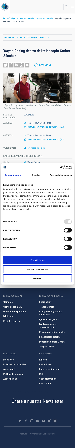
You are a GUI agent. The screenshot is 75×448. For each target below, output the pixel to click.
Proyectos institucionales (52, 332)
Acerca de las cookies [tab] (61, 175)
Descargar (45, 65)
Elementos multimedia (44, 18)
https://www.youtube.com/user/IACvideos (43, 421)
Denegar (37, 278)
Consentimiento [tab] (13, 175)
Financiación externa (50, 337)
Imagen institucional (49, 369)
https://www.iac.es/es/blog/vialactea (55, 421)
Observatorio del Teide (34, 148)
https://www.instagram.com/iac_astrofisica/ (32, 421)
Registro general (11, 321)
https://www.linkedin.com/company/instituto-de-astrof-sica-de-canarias (37, 421)
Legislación (45, 302)
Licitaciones (45, 364)
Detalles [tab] (36, 175)
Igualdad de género (49, 319)
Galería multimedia (27, 18)
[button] (5, 65)
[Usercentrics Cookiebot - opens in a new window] (60, 167)
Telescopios (44, 37)
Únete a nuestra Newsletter (37, 401)
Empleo (43, 359)
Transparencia (46, 307)
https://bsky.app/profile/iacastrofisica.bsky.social (49, 421)
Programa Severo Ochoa (52, 341)
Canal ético (45, 383)
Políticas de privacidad (14, 364)
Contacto (8, 302)
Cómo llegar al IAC (12, 307)
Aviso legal (9, 369)
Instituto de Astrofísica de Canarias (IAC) (46, 127)
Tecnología (32, 37)
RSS (41, 374)
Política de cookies (13, 374)
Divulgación (13, 18)
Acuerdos (21, 37)
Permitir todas (38, 260)
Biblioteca (8, 316)
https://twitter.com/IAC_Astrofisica (20, 421)
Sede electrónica (48, 378)
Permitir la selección (37, 269)
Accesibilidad (10, 378)
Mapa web (8, 359)
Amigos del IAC (47, 346)
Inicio (5, 18)
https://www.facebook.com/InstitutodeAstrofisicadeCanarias (26, 421)
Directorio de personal (14, 311)
